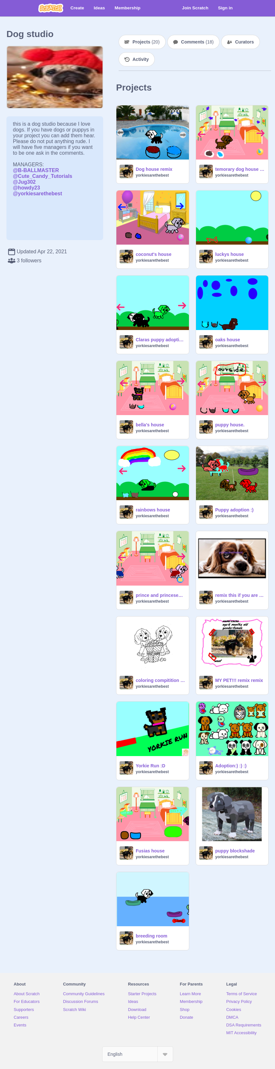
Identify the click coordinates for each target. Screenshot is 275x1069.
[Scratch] (51, 8)
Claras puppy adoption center (160, 339)
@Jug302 (24, 182)
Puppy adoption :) (234, 509)
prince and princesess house (160, 595)
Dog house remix (154, 169)
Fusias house (150, 850)
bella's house (150, 424)
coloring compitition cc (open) (160, 680)
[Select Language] (137, 1054)
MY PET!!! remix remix (239, 680)
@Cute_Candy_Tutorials (42, 176)
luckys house (229, 254)
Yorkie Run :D (150, 765)
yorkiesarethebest (152, 175)
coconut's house (154, 254)
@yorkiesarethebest (37, 193)
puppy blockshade (235, 850)
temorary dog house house (240, 169)
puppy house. (230, 424)
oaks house (227, 339)
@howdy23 (26, 187)
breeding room (151, 935)
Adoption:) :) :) (231, 765)
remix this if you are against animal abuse (240, 595)
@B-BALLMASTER (36, 170)
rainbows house (153, 509)
